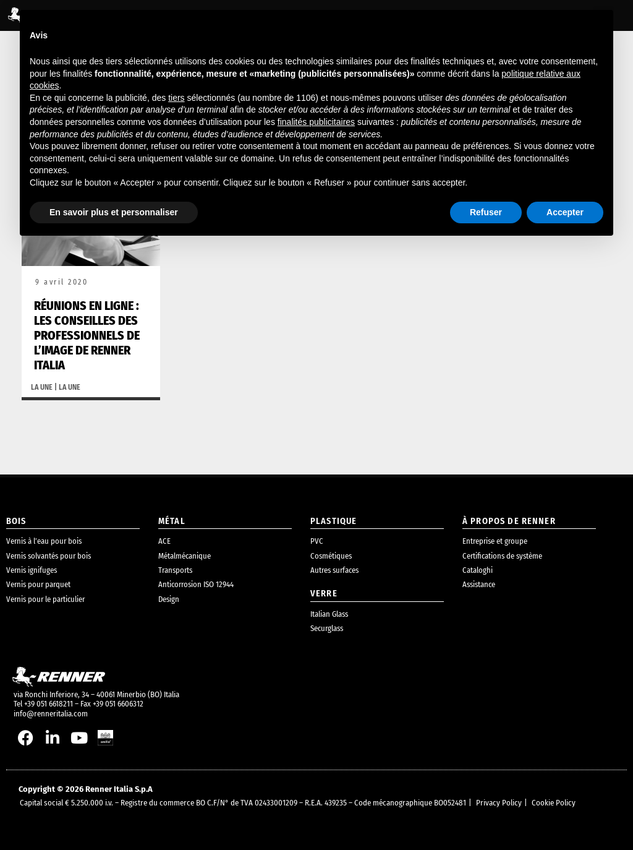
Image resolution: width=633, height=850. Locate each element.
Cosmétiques (331, 555)
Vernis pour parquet (38, 584)
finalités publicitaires (316, 122)
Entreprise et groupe (494, 541)
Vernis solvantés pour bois (48, 555)
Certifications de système (502, 555)
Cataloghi (477, 570)
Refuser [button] (486, 212)
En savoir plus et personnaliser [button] (113, 212)
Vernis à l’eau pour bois (44, 541)
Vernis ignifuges (31, 570)
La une (42, 387)
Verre (324, 593)
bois (16, 521)
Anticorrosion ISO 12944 (196, 584)
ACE (164, 541)
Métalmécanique (184, 555)
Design (168, 599)
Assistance (478, 584)
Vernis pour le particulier (45, 599)
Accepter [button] (565, 212)
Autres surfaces (334, 570)
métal (171, 521)
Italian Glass (329, 614)
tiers (176, 98)
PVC (316, 541)
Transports (175, 570)
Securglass (326, 628)
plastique (333, 521)
